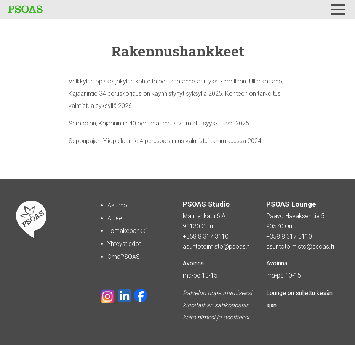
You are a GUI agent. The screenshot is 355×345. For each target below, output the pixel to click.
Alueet (115, 218)
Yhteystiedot (124, 243)
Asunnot (118, 205)
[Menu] (338, 9)
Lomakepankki (127, 230)
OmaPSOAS (123, 256)
